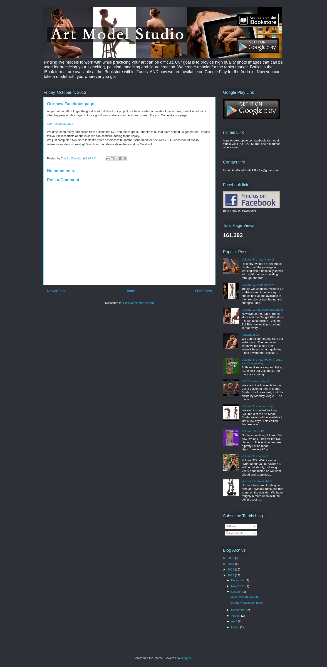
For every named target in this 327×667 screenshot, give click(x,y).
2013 (231, 575)
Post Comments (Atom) (138, 303)
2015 (231, 563)
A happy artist (251, 334)
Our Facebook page (60, 123)
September (238, 610)
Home (130, 291)
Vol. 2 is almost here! (255, 381)
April (234, 621)
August (236, 615)
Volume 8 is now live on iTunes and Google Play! (262, 361)
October (237, 591)
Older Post (203, 291)
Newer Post (56, 291)
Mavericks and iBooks (244, 596)
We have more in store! (257, 481)
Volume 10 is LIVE (254, 431)
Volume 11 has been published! (262, 309)
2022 (231, 558)
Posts (231, 526)
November (238, 586)
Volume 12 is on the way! (258, 284)
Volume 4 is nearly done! (258, 259)
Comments (234, 533)
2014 (231, 569)
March (235, 627)
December (238, 580)
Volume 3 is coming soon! (258, 406)
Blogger (186, 658)
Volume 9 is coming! (255, 456)
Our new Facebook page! (246, 602)
